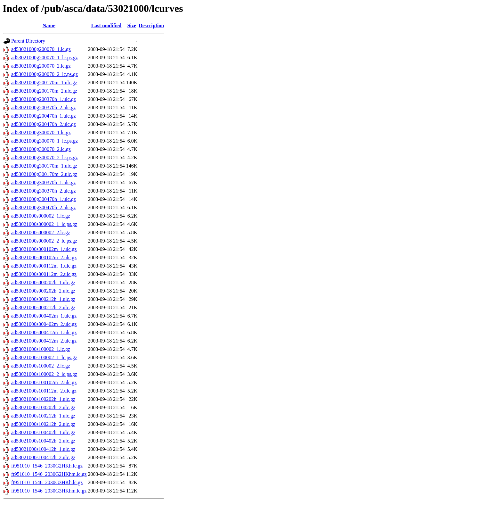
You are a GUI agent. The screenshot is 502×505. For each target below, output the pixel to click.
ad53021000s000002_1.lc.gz (40, 216)
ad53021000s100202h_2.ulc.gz (43, 407)
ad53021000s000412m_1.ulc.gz (44, 332)
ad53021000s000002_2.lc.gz (40, 232)
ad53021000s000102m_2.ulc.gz (44, 257)
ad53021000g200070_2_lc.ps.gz (44, 74)
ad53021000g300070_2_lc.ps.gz (44, 157)
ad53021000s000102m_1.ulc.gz (44, 249)
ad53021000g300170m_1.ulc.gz (44, 166)
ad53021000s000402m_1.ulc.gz (44, 316)
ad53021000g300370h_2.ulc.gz (43, 191)
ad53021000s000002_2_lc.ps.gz (44, 241)
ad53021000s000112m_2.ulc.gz (44, 274)
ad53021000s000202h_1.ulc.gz (43, 282)
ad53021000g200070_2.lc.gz (41, 66)
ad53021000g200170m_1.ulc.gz (44, 82)
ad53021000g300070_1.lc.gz (41, 132)
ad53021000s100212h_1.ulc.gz (43, 415)
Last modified (106, 25)
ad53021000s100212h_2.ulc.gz (43, 424)
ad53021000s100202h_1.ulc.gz (43, 399)
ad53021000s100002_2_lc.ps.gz (44, 374)
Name (49, 25)
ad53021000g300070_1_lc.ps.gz (44, 141)
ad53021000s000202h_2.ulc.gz (43, 291)
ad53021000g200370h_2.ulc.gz (43, 107)
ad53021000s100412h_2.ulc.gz (43, 457)
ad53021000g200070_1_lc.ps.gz (44, 57)
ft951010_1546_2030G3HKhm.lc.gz (49, 490)
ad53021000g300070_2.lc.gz (41, 149)
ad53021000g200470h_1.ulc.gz (43, 116)
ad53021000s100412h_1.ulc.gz (43, 449)
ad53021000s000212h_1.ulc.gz (43, 299)
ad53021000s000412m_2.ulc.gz (44, 341)
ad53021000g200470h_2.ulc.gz (43, 124)
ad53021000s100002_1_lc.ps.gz (44, 357)
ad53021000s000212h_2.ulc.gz (43, 307)
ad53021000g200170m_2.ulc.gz (44, 91)
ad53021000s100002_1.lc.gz (40, 349)
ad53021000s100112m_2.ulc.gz (44, 390)
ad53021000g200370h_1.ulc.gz (43, 99)
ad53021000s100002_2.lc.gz (40, 365)
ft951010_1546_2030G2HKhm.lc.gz (49, 474)
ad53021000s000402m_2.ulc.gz (44, 324)
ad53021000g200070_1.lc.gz (41, 49)
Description (151, 25)
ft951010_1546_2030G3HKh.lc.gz (47, 482)
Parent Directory (28, 41)
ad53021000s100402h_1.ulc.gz (43, 432)
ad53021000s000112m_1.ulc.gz (44, 266)
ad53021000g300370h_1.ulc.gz (43, 182)
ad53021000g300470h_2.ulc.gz (43, 207)
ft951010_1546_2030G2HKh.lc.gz (47, 465)
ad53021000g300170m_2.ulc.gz (44, 174)
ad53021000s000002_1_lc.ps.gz (44, 224)
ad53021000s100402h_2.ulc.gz (43, 440)
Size (131, 25)
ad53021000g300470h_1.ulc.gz (43, 199)
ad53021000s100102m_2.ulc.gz (44, 382)
